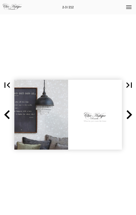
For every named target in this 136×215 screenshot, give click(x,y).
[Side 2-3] (68, 7)
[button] (7, 115)
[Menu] (129, 7)
